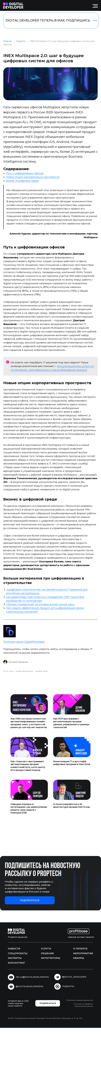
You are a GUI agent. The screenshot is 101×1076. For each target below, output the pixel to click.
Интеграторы (50, 1006)
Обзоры (78, 1006)
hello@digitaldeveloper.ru (32, 1025)
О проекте (80, 997)
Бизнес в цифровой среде (27, 185)
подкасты (68, 1034)
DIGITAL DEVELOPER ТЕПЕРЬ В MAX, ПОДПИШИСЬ (48, 20)
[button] (30, 948)
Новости (25, 44)
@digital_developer (74, 1025)
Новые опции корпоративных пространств (37, 181)
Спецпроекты (17, 1001)
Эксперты (15, 1006)
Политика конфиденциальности (79, 1048)
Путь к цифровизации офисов (29, 178)
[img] (13, 6)
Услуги (46, 997)
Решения (47, 1001)
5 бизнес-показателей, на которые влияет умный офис (45, 650)
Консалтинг (16, 1011)
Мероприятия (83, 1001)
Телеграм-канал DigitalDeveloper (28, 687)
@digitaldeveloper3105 (29, 1035)
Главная (12, 44)
